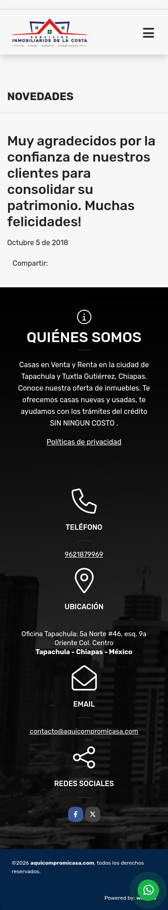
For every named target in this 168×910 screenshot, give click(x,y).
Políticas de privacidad (84, 442)
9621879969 (84, 554)
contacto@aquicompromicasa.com (84, 731)
